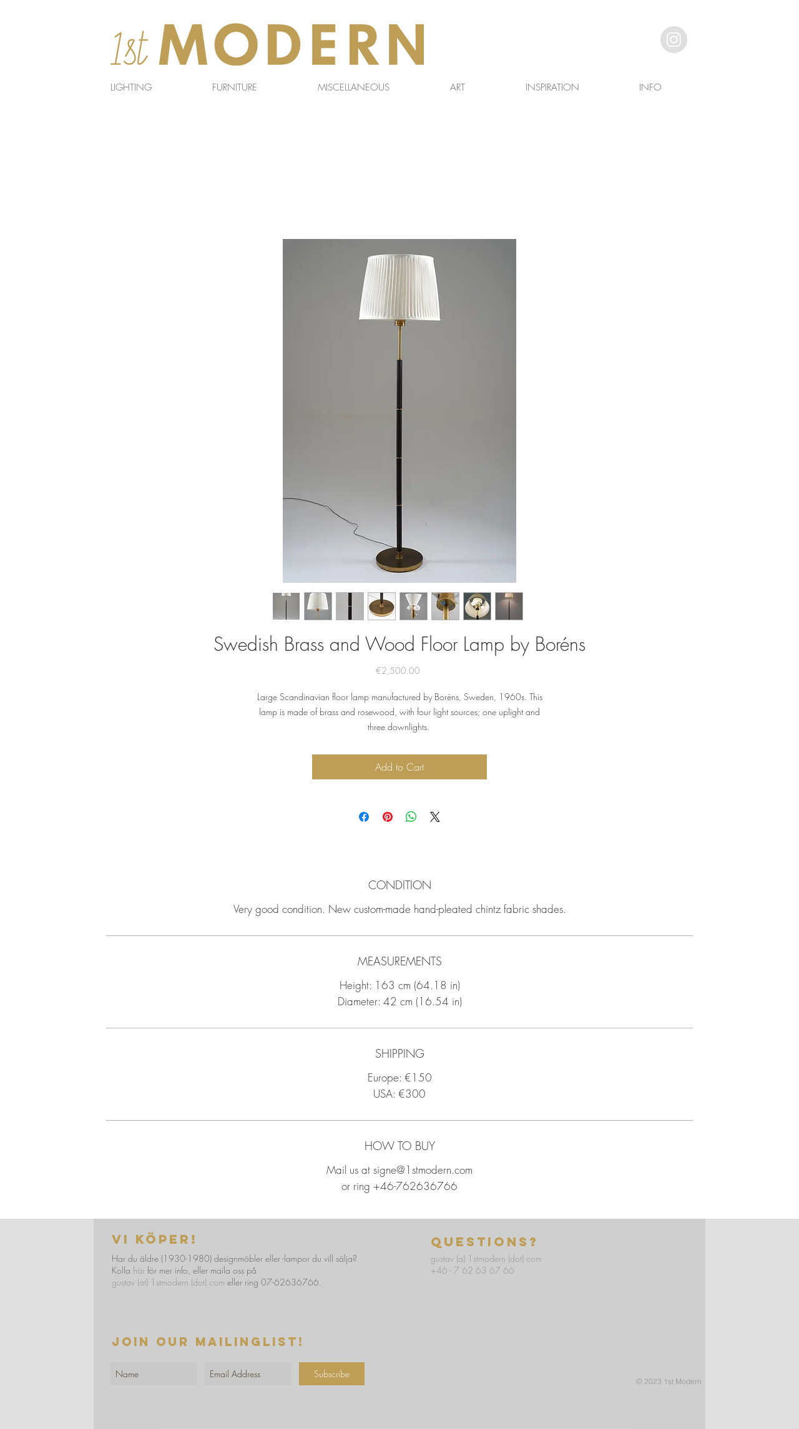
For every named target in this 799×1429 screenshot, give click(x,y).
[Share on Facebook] (363, 816)
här (139, 1270)
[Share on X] (435, 816)
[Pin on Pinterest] (387, 816)
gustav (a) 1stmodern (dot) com (486, 1258)
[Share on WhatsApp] (411, 816)
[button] (640, 39)
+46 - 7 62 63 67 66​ (472, 1270)
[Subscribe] (332, 1373)
